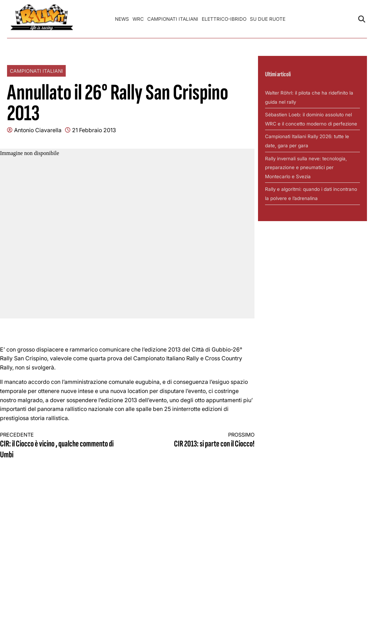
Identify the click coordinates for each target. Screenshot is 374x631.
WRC (138, 19)
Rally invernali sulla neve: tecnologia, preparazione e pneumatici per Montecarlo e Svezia (306, 167)
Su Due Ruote (267, 19)
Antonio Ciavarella (38, 130)
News (122, 19)
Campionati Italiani (172, 19)
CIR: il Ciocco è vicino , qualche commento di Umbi (57, 446)
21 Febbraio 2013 (94, 130)
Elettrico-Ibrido (224, 19)
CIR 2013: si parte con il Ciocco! (197, 440)
